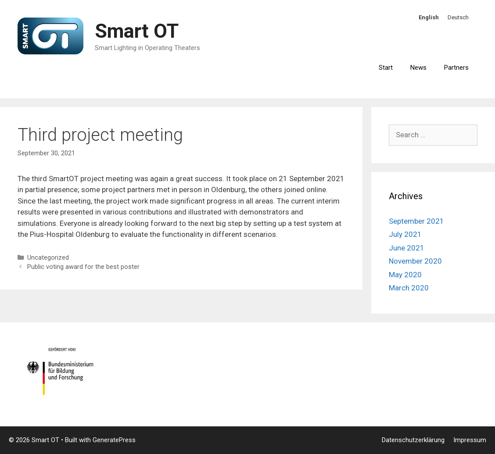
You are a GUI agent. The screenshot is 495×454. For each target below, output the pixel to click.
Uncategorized (48, 257)
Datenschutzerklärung (413, 440)
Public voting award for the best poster (83, 267)
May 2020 (405, 274)
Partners (456, 67)
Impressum (469, 440)
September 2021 (416, 221)
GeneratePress (114, 440)
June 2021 (406, 247)
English (429, 17)
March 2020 (409, 287)
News (418, 67)
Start (386, 67)
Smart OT (137, 31)
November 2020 (415, 261)
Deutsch (458, 17)
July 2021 (405, 234)
